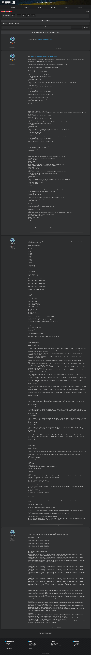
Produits (13, 7)
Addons (17, 23)
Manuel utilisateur (32, 644)
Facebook (76, 643)
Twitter (76, 647)
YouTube (76, 644)
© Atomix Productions (45, 653)
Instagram (76, 645)
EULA (52, 647)
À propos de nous (54, 643)
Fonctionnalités (9, 645)
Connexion (80, 7)
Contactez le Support (33, 643)
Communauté (53, 7)
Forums (30, 648)
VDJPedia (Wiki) (32, 645)
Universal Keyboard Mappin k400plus (44, 39)
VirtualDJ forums (8, 23)
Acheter (40, 7)
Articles (30, 647)
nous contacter (54, 644)
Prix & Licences (9, 647)
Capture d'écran (9, 648)
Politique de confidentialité (56, 645)
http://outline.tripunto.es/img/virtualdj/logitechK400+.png (44, 56)
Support (67, 7)
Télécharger (26, 7)
